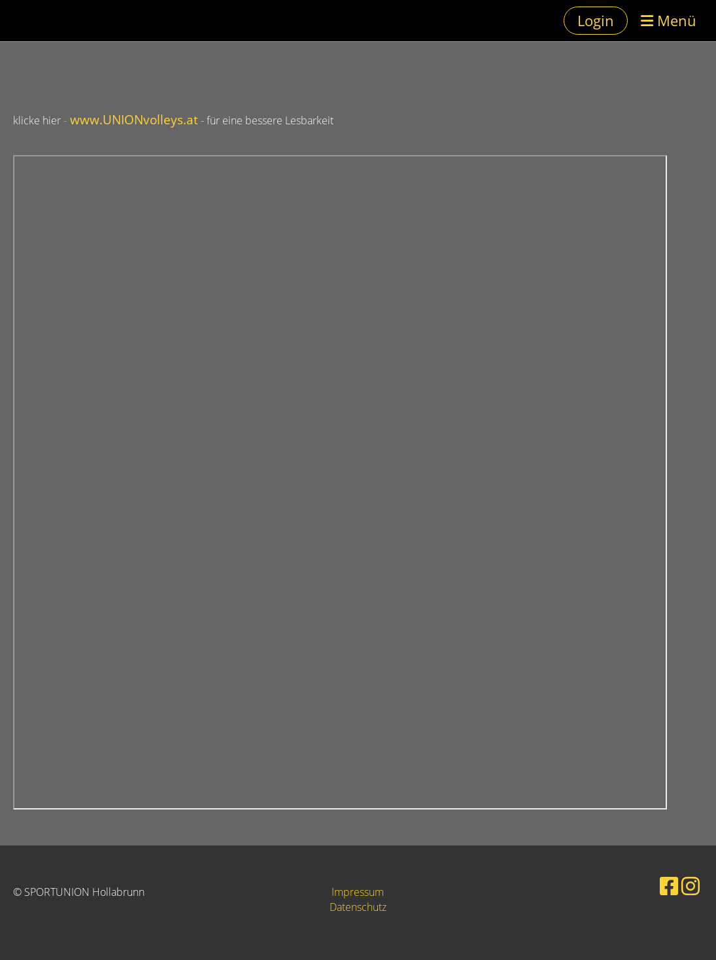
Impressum (358, 892)
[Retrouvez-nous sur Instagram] (690, 886)
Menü (668, 20)
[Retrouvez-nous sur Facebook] (669, 886)
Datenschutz (358, 907)
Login (595, 20)
